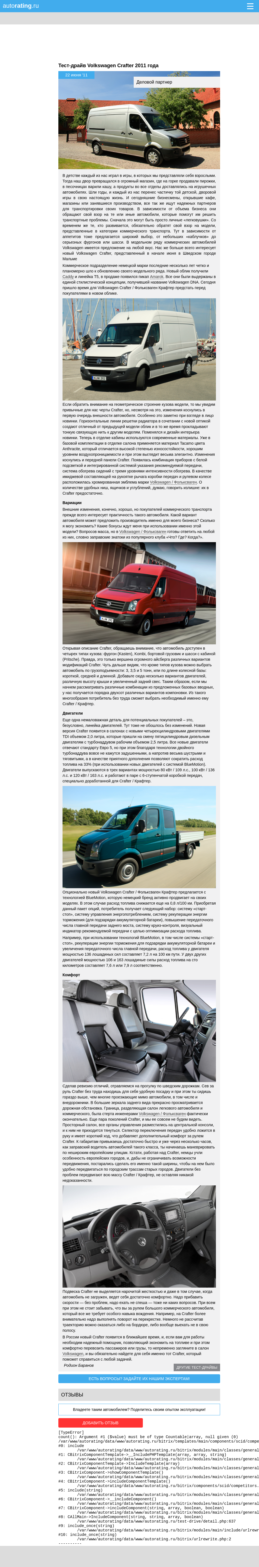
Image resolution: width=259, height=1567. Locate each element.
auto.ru (21, 5)
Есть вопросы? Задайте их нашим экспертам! (139, 1378)
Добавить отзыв (90, 1422)
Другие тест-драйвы (196, 1367)
